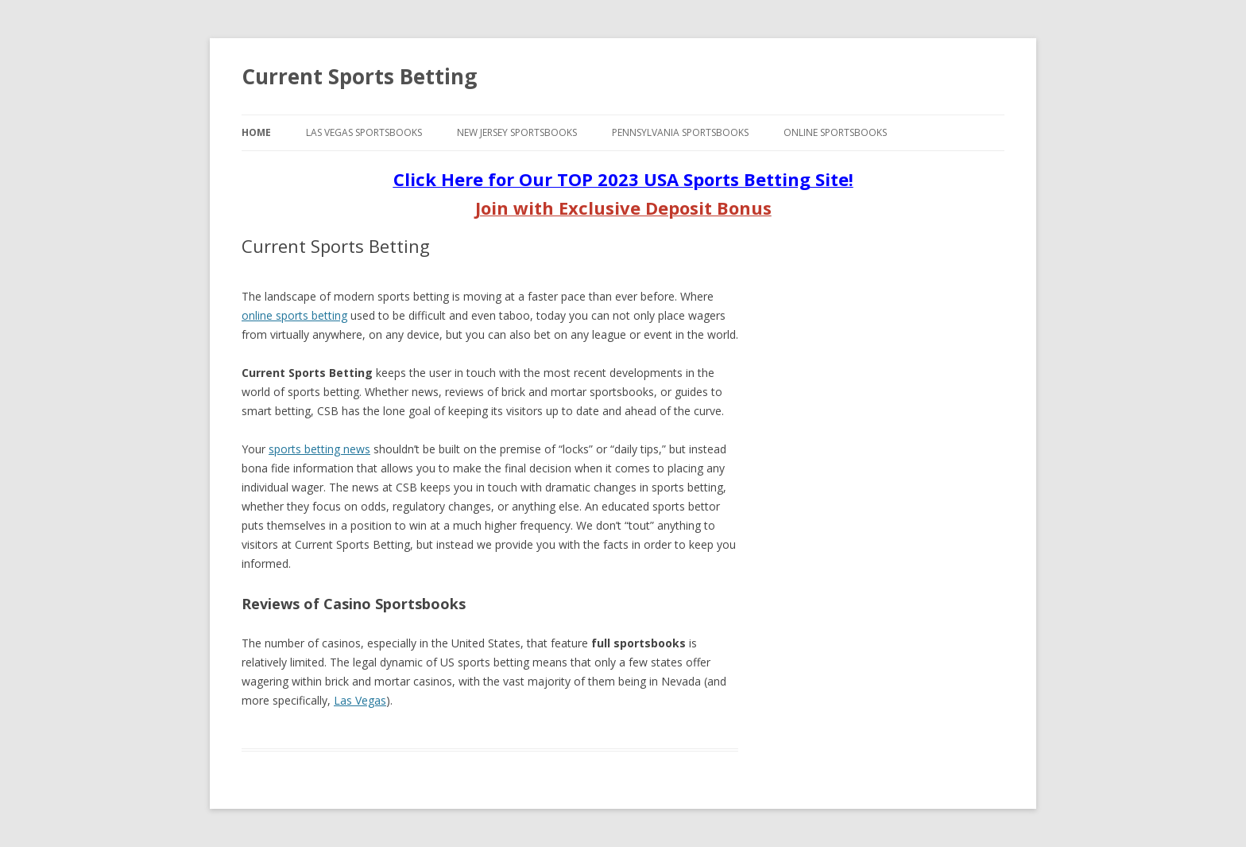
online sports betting (294, 315)
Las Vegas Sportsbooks (364, 132)
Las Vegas (360, 700)
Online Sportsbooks (835, 132)
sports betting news (319, 449)
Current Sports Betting (359, 76)
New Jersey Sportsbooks (517, 132)
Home (256, 132)
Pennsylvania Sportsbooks (680, 132)
